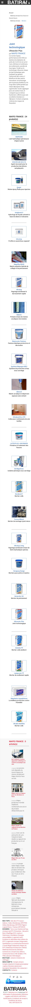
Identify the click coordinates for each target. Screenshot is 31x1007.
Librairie (13, 958)
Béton (22, 952)
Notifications (7, 998)
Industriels (15, 945)
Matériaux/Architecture (13, 947)
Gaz (18, 952)
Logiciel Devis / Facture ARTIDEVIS (13, 927)
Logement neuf (17, 937)
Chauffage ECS (11, 933)
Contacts (14, 970)
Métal (24, 947)
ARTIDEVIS (14, 996)
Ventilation (13, 935)
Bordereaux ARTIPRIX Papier (16, 925)
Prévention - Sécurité (21, 931)
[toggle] (2, 2)
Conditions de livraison (20, 998)
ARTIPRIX (22, 996)
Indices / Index (7, 923)
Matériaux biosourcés (9, 949)
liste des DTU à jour (17, 921)
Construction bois (8, 954)
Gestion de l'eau (23, 929)
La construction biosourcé (20, 943)
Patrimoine (6, 935)
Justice (19, 933)
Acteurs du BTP (8, 931)
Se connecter (22, 968)
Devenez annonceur (14, 966)
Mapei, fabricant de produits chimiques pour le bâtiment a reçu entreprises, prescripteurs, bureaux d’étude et (19, 904)
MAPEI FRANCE (18, 53)
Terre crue (13, 929)
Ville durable (19, 954)
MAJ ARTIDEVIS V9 (15, 1002)
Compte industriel (8, 964)
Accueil (11, 13)
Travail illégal (7, 945)
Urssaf (13, 952)
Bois (3, 933)
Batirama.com (13, 992)
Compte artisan (18, 962)
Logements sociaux (12, 941)
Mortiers (24, 20)
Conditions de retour (15, 1000)
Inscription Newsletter (9, 968)
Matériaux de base (15, 20)
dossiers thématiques (14, 956)
